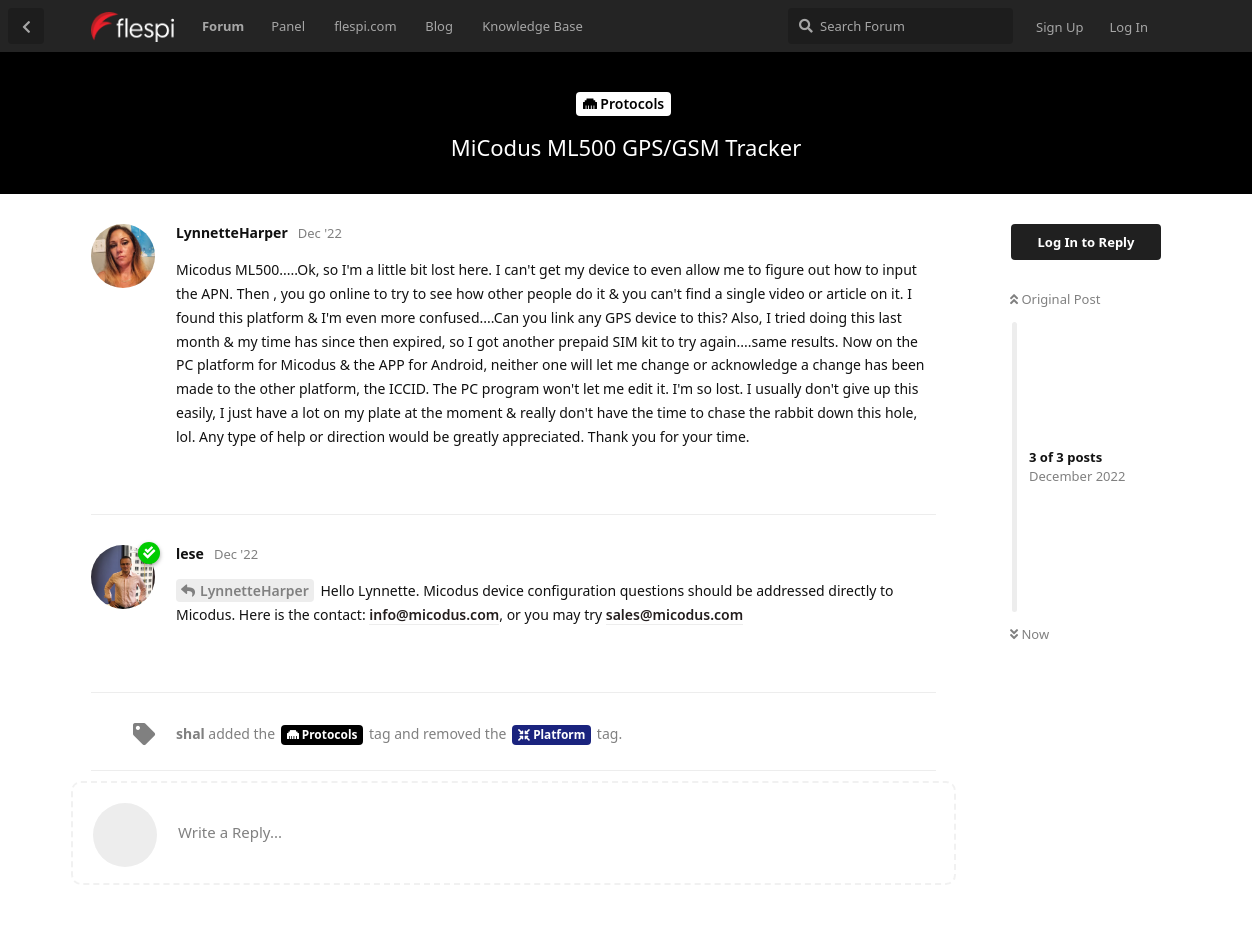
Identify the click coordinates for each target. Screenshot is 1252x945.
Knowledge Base (532, 26)
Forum (223, 26)
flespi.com (365, 26)
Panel (288, 26)
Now (1029, 634)
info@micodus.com (434, 614)
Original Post (1055, 299)
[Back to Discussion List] (26, 26)
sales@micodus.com (674, 614)
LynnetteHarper (254, 590)
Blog (439, 26)
